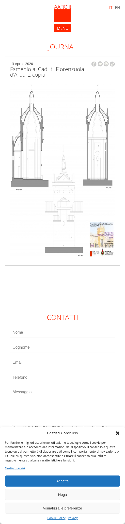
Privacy (73, 518)
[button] (117, 433)
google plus (112, 64)
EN (117, 7)
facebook (93, 64)
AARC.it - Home (62, 13)
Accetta (62, 481)
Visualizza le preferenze (62, 508)
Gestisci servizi (15, 468)
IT (110, 7)
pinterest (106, 63)
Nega (62, 494)
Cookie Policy (56, 518)
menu (62, 28)
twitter (100, 63)
